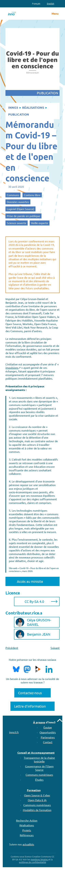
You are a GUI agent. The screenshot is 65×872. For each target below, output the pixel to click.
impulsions (11, 367)
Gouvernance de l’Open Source (39, 768)
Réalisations (26, 825)
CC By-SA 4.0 (34, 601)
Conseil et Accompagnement (36, 752)
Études (39, 779)
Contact (47, 742)
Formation (34, 790)
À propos (39, 722)
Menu (55, 13)
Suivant (55, 647)
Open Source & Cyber (37, 795)
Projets (26, 830)
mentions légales (39, 859)
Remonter (59, 720)
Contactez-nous (30, 693)
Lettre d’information (30, 706)
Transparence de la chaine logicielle (39, 759)
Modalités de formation (37, 810)
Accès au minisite (30, 581)
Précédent (11, 647)
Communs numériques (39, 774)
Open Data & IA (37, 800)
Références (27, 835)
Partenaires (48, 737)
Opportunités (48, 732)
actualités (28, 844)
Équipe (48, 727)
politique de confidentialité (32, 862)
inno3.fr (14, 732)
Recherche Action (26, 820)
